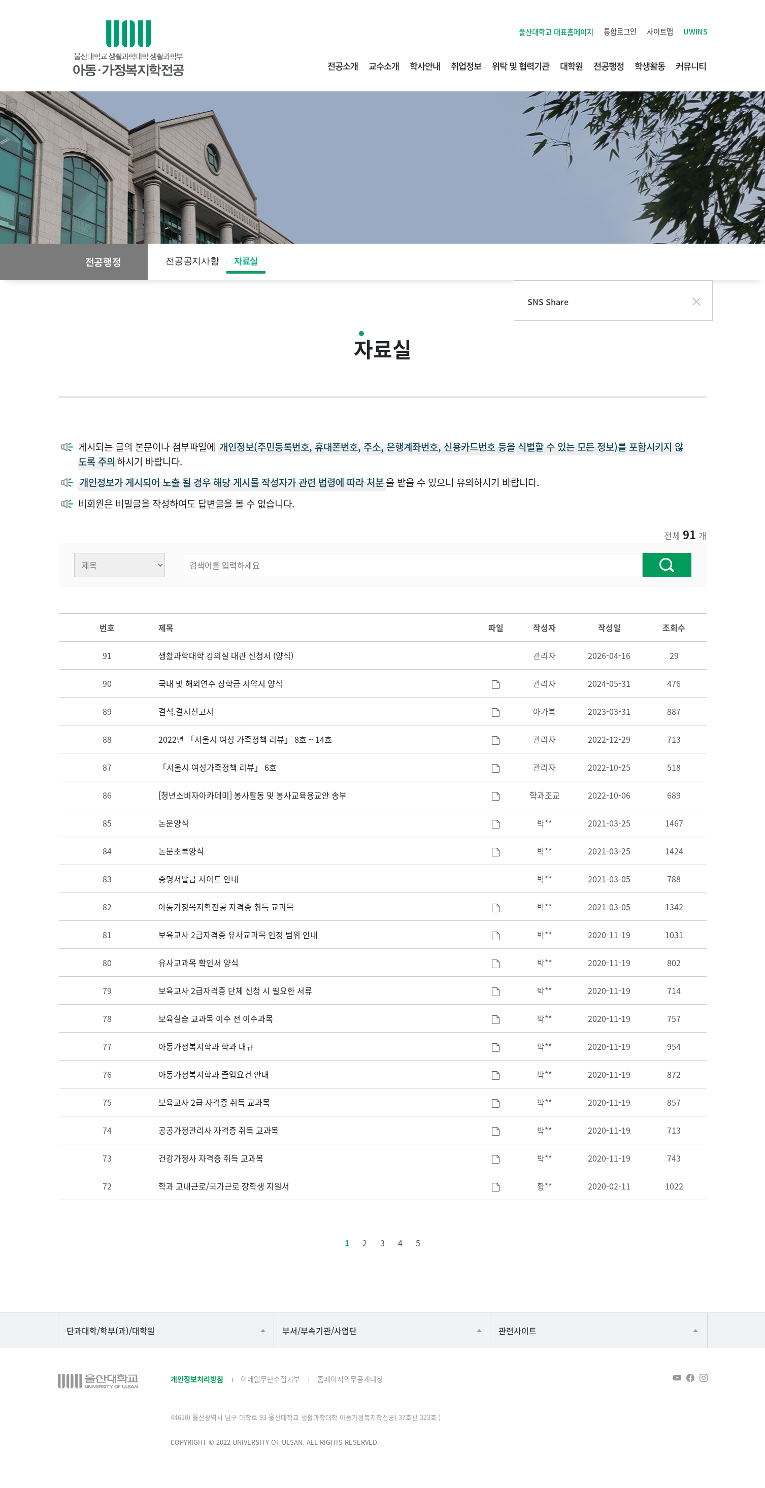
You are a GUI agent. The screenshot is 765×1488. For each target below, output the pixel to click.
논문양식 (173, 823)
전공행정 (608, 65)
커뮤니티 (691, 65)
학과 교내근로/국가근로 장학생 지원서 (223, 1186)
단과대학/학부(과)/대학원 (110, 1331)
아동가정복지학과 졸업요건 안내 (213, 1074)
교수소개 (384, 65)
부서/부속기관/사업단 (319, 1331)
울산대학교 (556, 31)
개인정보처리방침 (197, 1379)
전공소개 (342, 65)
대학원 (571, 65)
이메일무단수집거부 (270, 1379)
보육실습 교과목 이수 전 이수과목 (215, 1018)
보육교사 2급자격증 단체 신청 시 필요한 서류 (235, 990)
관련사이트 (517, 1331)
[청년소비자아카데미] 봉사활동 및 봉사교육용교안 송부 (252, 795)
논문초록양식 (181, 851)
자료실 (246, 260)
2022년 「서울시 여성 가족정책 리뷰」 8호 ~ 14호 (245, 739)
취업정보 (466, 65)
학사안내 (425, 65)
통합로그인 (620, 31)
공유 (676, 262)
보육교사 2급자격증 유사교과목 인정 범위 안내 (238, 935)
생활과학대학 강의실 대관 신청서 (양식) (225, 655)
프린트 (696, 262)
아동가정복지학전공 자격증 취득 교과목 (226, 907)
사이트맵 (660, 31)
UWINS (695, 31)
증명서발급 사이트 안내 (198, 879)
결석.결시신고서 (186, 711)
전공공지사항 (192, 261)
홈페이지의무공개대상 (350, 1379)
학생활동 (650, 65)
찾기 (667, 565)
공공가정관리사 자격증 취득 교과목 (218, 1130)
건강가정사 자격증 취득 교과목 (210, 1158)
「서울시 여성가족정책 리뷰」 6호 (217, 767)
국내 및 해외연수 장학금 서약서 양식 (220, 683)
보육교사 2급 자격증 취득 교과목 (214, 1102)
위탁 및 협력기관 (520, 65)
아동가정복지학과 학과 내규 (206, 1046)
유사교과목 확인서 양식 (198, 962)
